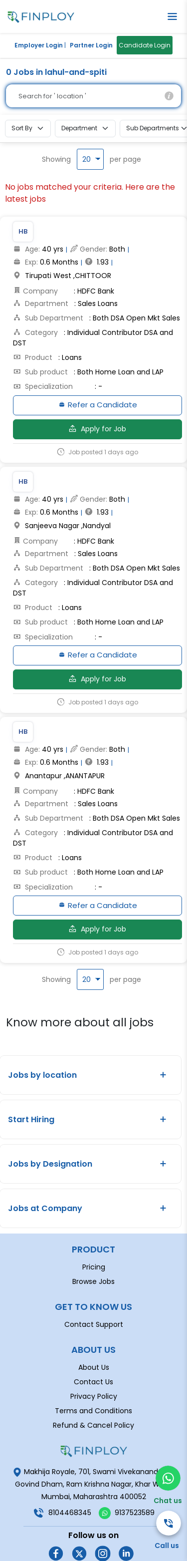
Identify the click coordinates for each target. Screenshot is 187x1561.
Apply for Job (97, 431)
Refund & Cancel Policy (93, 1394)
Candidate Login (145, 45)
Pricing (93, 1236)
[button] (172, 16)
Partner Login (91, 45)
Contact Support (93, 1293)
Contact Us (93, 1351)
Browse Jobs (93, 1250)
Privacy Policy (93, 1365)
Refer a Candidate (97, 406)
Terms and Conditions (93, 1380)
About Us (93, 1336)
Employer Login (38, 45)
